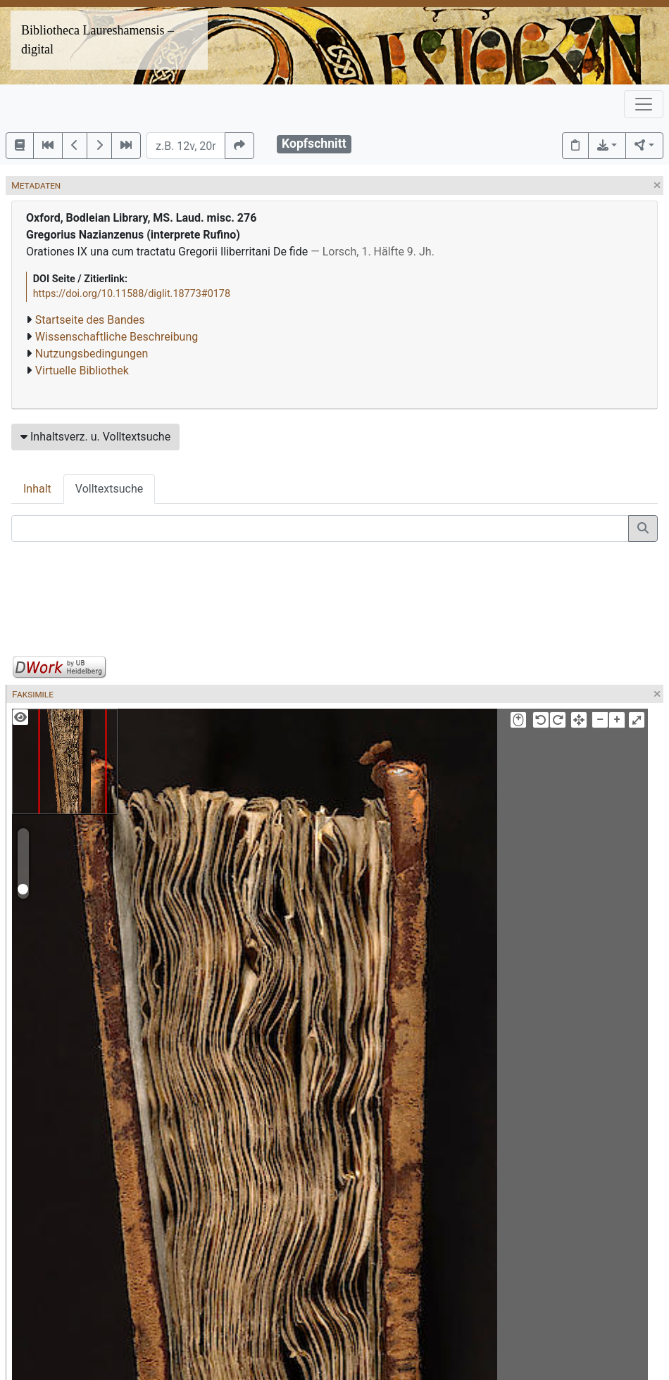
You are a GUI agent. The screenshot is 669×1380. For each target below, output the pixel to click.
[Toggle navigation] (643, 104)
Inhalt (37, 488)
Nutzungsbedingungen (91, 353)
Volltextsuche (109, 488)
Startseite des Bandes (90, 320)
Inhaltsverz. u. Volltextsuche (95, 436)
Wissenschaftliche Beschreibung (116, 336)
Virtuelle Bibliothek (82, 370)
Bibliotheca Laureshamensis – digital (97, 39)
